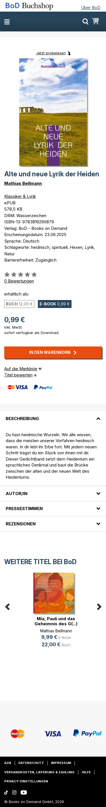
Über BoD (90, 7)
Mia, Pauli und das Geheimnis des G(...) (55, 621)
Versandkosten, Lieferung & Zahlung (39, 772)
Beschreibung (22, 418)
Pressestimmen (24, 508)
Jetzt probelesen (51, 53)
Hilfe (86, 772)
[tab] (53, 415)
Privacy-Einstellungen (26, 781)
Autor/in (16, 493)
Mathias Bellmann (23, 183)
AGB (7, 763)
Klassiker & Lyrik (20, 196)
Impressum (61, 763)
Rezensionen (21, 523)
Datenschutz (31, 763)
